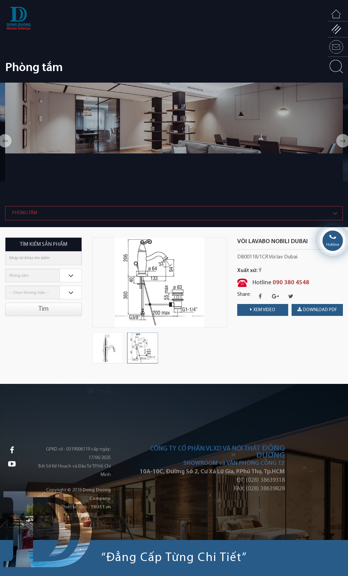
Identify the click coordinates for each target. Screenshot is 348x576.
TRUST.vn (100, 507)
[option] (174, 141)
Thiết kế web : (75, 507)
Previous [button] (95, 282)
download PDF (317, 309)
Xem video (262, 309)
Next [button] (223, 282)
